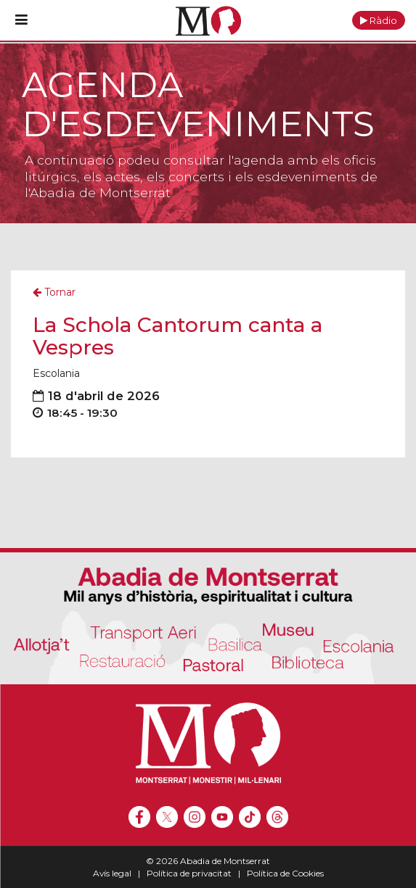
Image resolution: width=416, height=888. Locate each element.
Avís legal (112, 873)
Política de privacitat (189, 873)
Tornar (54, 292)
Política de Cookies (285, 873)
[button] (378, 20)
